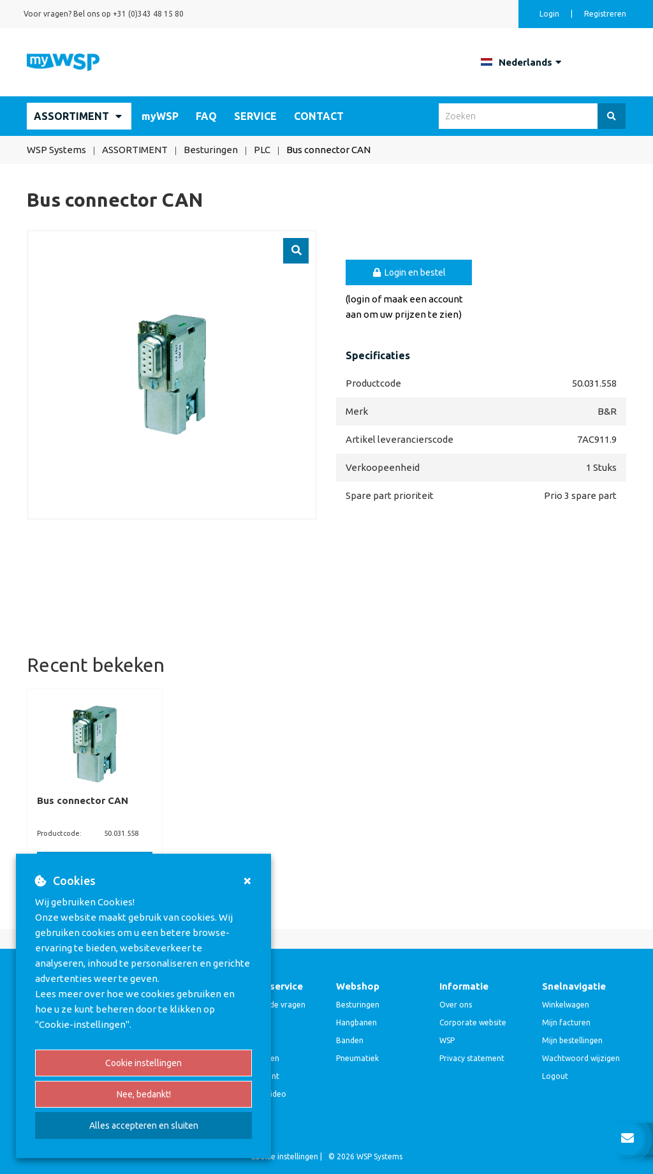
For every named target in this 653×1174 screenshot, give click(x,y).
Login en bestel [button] (409, 272)
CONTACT (319, 116)
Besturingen (357, 1004)
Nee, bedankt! (144, 1094)
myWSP (160, 116)
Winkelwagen (565, 1004)
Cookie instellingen (143, 1063)
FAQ (206, 116)
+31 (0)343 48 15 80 (148, 14)
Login (550, 14)
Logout (555, 1076)
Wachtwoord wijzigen (581, 1058)
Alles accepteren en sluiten (143, 1125)
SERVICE (255, 116)
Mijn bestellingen (572, 1040)
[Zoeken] (612, 116)
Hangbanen (356, 1022)
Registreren (605, 14)
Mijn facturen (566, 1022)
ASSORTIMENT (71, 116)
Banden (349, 1040)
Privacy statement (471, 1058)
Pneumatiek (357, 1058)
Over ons (455, 1004)
